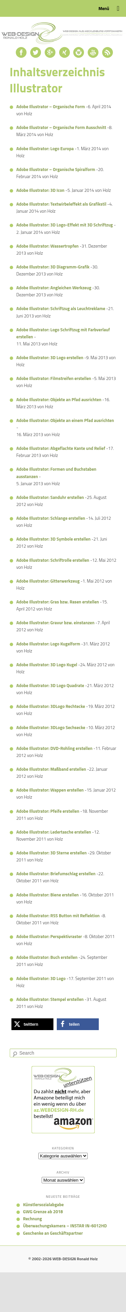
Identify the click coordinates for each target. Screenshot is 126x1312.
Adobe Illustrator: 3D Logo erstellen (49, 357)
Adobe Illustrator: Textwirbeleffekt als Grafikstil (61, 204)
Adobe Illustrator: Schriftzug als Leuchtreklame (61, 308)
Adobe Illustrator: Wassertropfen (47, 246)
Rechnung (32, 1218)
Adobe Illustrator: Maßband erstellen (51, 769)
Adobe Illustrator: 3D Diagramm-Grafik (53, 266)
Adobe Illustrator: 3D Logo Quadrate (50, 685)
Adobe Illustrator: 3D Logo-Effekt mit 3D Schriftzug (64, 224)
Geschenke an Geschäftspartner (53, 1233)
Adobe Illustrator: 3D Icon (40, 190)
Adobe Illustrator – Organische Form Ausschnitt (61, 127)
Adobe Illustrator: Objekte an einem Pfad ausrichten (65, 420)
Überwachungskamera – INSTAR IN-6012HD (65, 1225)
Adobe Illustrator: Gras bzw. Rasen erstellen (57, 601)
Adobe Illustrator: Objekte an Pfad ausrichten (58, 399)
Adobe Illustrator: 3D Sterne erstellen (51, 852)
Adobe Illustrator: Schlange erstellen (50, 518)
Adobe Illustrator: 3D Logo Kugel (46, 664)
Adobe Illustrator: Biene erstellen (47, 894)
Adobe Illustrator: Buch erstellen (47, 957)
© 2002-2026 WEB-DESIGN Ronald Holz (62, 1259)
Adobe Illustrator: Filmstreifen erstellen (53, 378)
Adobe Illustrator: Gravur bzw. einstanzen (55, 622)
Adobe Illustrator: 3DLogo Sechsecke (50, 727)
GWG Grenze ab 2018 (43, 1211)
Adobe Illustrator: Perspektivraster (49, 936)
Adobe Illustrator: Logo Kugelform (48, 643)
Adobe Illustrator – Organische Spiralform (55, 169)
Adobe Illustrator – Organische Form (50, 106)
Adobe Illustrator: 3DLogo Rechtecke (50, 706)
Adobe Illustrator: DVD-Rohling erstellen (54, 748)
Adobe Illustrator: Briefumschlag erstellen (56, 873)
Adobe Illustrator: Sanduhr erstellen (50, 497)
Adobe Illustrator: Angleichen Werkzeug (53, 287)
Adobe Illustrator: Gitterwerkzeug (48, 581)
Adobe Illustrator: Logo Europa (45, 148)
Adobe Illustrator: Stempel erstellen (50, 999)
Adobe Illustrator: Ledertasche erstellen (53, 832)
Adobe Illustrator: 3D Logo (41, 978)
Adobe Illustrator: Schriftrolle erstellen (52, 560)
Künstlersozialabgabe (43, 1204)
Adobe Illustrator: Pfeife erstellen (47, 811)
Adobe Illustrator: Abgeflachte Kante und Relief (61, 448)
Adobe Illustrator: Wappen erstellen (50, 790)
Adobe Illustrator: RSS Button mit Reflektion (58, 915)
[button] (32, 1024)
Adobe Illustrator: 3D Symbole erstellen (53, 539)
